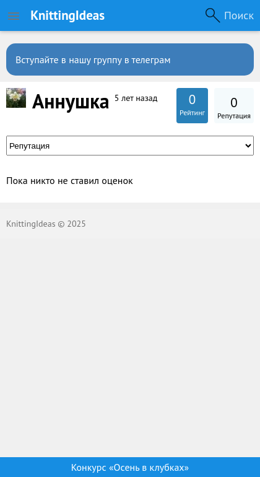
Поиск (239, 15)
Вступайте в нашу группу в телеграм (93, 59)
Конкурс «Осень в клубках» (130, 467)
